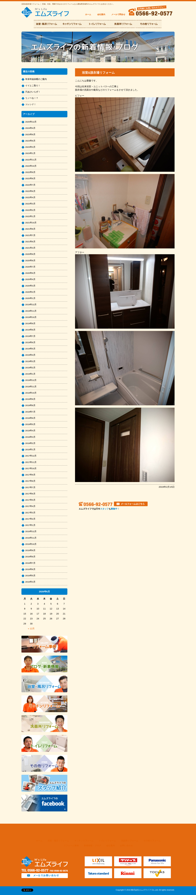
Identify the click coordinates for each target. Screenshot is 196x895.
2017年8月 (30, 481)
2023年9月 (30, 134)
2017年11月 (30, 462)
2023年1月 (30, 153)
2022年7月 (30, 185)
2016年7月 (30, 563)
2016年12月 (30, 531)
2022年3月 (30, 204)
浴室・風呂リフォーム (58, 841)
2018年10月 (30, 393)
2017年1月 (30, 525)
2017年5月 (30, 500)
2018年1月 (30, 449)
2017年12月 (30, 456)
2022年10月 (30, 166)
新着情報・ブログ (92, 845)
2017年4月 (30, 506)
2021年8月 (30, 229)
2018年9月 (30, 399)
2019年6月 (30, 342)
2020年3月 (30, 286)
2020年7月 (30, 267)
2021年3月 (30, 248)
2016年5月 (30, 575)
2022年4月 (30, 197)
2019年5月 (30, 349)
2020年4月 (30, 279)
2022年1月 (30, 216)
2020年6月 (30, 273)
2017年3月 (30, 513)
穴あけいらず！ (32, 92)
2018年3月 (30, 437)
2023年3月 (30, 147)
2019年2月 (30, 368)
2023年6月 (30, 141)
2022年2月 (30, 210)
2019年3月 (30, 361)
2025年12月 (30, 122)
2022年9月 (30, 172)
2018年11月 (30, 386)
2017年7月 (30, 487)
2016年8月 (30, 557)
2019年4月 (30, 355)
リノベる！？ (31, 98)
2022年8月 (30, 178)
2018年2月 (30, 443)
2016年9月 (30, 550)
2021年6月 (30, 241)
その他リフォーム (152, 841)
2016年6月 (30, 569)
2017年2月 (30, 519)
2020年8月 (30, 260)
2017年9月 (30, 475)
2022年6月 (30, 191)
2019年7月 (30, 336)
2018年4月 (30, 430)
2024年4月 (30, 128)
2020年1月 (30, 298)
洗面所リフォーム (129, 841)
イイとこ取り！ (32, 85)
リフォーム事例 (71, 845)
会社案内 (101, 14)
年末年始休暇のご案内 (36, 79)
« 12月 (31, 628)
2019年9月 (30, 323)
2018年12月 (30, 380)
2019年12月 (30, 304)
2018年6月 (30, 418)
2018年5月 (30, 424)
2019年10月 (30, 317)
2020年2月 (30, 292)
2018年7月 (30, 412)
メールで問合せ (118, 14)
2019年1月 (30, 374)
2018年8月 (30, 405)
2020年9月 (30, 254)
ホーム (88, 14)
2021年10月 (30, 223)
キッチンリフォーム (84, 841)
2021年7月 (30, 235)
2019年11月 (30, 311)
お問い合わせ (126, 845)
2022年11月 (30, 160)
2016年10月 (30, 544)
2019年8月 (30, 330)
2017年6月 (30, 494)
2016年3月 (30, 582)
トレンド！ (30, 104)
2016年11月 (30, 538)
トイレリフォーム (107, 841)
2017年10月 (30, 468)
